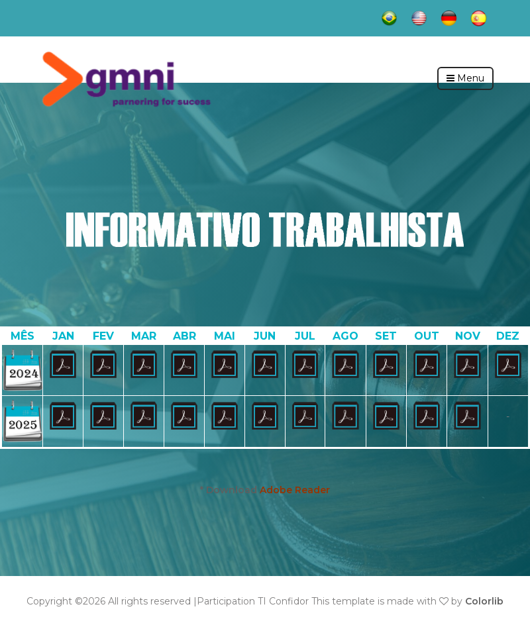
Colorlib (484, 601)
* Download (265, 490)
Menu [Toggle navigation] (465, 78)
